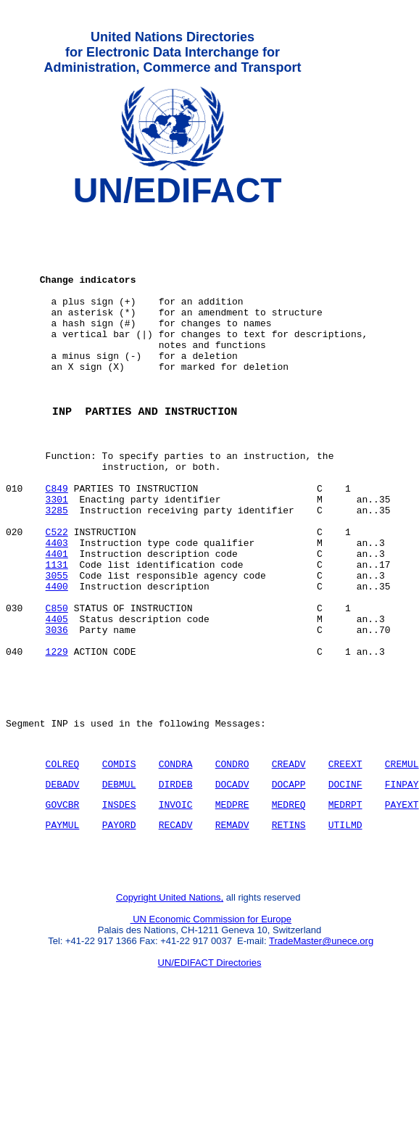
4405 (57, 698)
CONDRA (176, 862)
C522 (57, 593)
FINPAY (402, 885)
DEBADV (63, 885)
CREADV (289, 862)
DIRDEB (176, 885)
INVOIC (176, 907)
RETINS (289, 930)
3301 (57, 554)
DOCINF (345, 885)
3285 (57, 567)
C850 (57, 685)
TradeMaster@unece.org (321, 1053)
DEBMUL (119, 885)
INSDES (119, 907)
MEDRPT (345, 907)
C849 (57, 541)
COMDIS (119, 862)
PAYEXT (402, 907)
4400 (57, 659)
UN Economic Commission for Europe (211, 1031)
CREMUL (402, 862)
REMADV (232, 930)
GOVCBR (63, 907)
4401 (57, 619)
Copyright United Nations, (169, 1009)
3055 (57, 646)
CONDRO (232, 862)
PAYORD (119, 930)
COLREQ (63, 862)
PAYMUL (63, 930)
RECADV (176, 930)
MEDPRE (232, 907)
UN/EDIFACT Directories (210, 1075)
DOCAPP (289, 885)
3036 (57, 711)
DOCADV (232, 885)
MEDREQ (289, 907)
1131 (57, 633)
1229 (57, 737)
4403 (57, 606)
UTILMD (345, 930)
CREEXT (345, 862)
